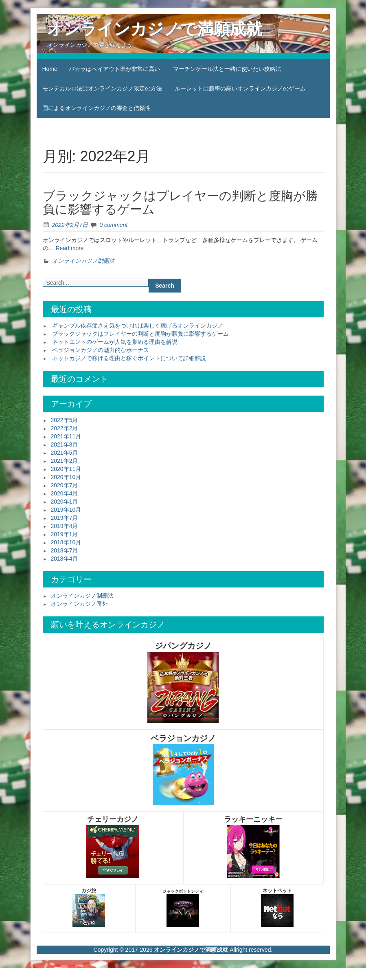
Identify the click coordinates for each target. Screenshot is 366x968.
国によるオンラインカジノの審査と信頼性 (96, 108)
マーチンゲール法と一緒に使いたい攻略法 (227, 69)
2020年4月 (64, 493)
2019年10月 (66, 509)
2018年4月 (64, 558)
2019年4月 (64, 526)
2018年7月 (64, 550)
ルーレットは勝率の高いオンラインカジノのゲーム (240, 88)
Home (49, 69)
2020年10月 (66, 477)
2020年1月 (64, 501)
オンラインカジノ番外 (79, 604)
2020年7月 (64, 485)
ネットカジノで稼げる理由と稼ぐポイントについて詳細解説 (129, 358)
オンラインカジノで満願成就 (154, 29)
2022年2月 (64, 428)
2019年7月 (64, 518)
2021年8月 (64, 444)
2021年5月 (64, 452)
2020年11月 (66, 469)
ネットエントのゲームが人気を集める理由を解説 (115, 342)
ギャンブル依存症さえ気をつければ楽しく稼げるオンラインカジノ (137, 325)
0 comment (113, 225)
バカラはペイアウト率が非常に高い (114, 69)
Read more (69, 248)
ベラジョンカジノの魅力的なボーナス (100, 350)
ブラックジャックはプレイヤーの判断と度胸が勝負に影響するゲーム (140, 333)
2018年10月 (66, 542)
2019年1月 (64, 534)
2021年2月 (64, 461)
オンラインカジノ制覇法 (83, 260)
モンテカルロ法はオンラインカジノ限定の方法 (102, 88)
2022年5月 (64, 420)
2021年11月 (66, 436)
